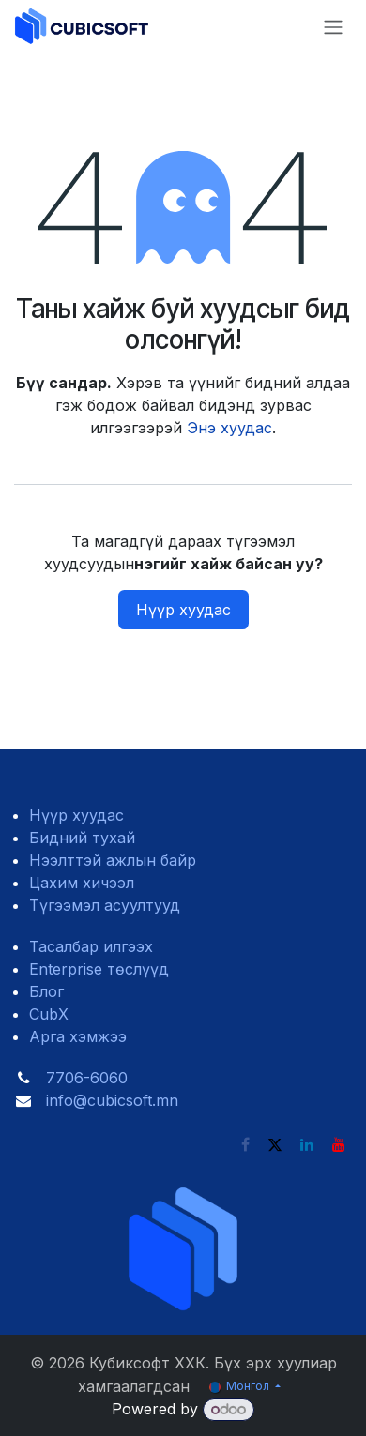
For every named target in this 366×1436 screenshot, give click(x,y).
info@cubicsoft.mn (112, 1100)
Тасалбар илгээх (91, 946)
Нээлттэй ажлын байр (112, 860)
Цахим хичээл (81, 882)
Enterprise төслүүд (99, 969)
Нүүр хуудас (183, 609)
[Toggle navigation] (333, 27)
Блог (46, 991)
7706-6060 (87, 1077)
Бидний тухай (82, 837)
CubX (49, 1014)
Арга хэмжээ (78, 1036)
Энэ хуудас (229, 427)
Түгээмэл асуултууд (104, 905)
